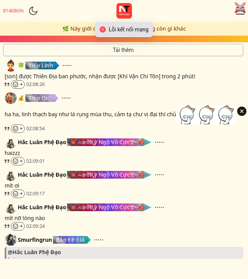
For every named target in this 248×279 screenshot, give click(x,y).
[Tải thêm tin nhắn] (123, 50)
